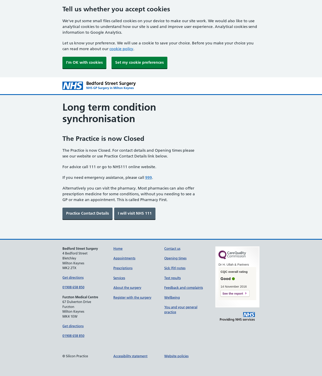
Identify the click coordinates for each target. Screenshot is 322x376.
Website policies (176, 356)
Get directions (73, 277)
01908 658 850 (73, 287)
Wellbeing (172, 297)
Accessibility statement (130, 356)
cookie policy (121, 48)
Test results (172, 278)
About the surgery (127, 288)
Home (118, 248)
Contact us (172, 248)
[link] (87, 213)
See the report (232, 293)
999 (148, 177)
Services (119, 278)
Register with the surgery (132, 297)
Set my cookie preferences (139, 62)
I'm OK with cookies (84, 62)
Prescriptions (122, 268)
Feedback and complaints (183, 288)
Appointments (124, 258)
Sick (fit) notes (174, 268)
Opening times (175, 258)
